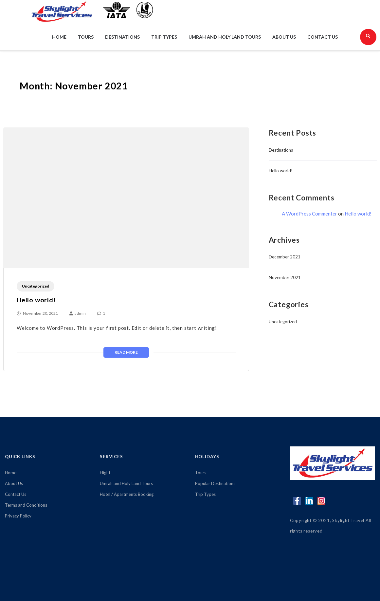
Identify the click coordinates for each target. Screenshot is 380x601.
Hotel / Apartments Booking (127, 494)
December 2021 (284, 256)
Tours (86, 37)
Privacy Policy (18, 515)
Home (59, 37)
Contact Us (322, 37)
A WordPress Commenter (309, 213)
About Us (284, 37)
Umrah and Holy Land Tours (225, 37)
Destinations (122, 37)
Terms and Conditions (26, 505)
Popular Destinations (215, 483)
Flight (105, 472)
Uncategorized (35, 286)
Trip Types (164, 37)
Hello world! (36, 300)
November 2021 (285, 277)
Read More (126, 352)
